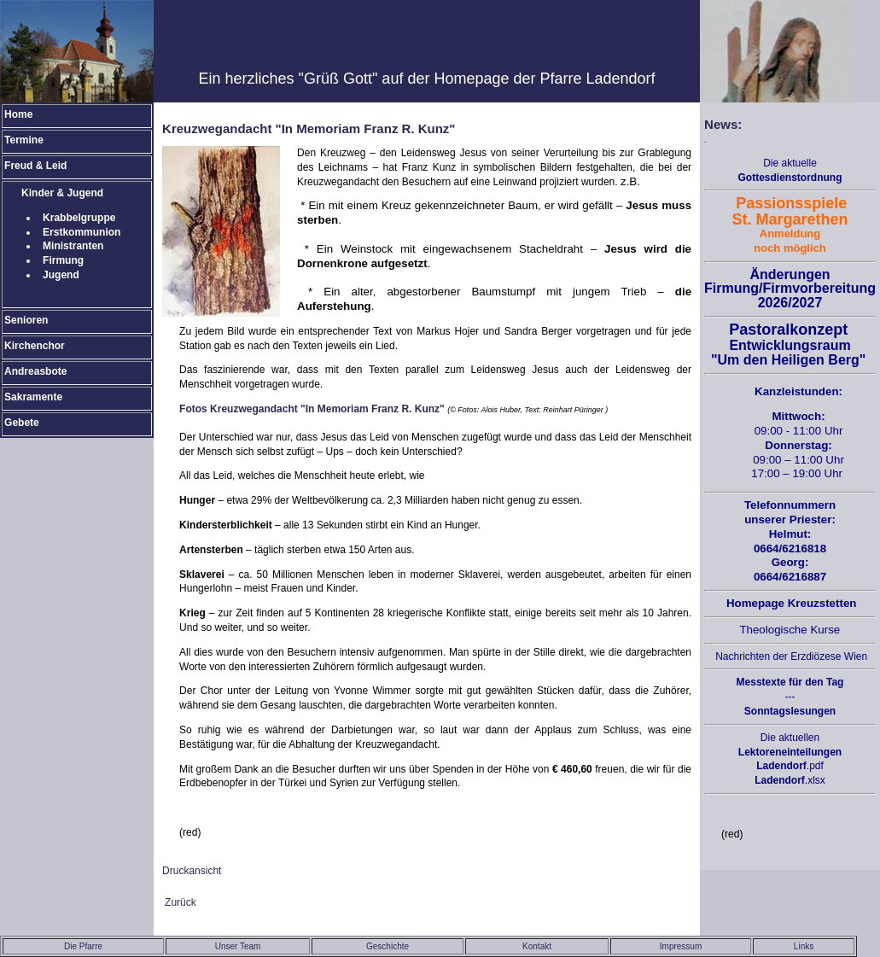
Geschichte (387, 946)
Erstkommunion (81, 232)
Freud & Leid (35, 166)
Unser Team (238, 946)
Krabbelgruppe (79, 218)
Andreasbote (35, 371)
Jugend (61, 275)
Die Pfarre (83, 946)
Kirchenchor (34, 346)
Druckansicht (191, 871)
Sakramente (33, 397)
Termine (24, 140)
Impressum (681, 946)
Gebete (21, 423)
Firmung (63, 260)
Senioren (26, 320)
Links (803, 946)
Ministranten (73, 246)
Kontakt (536, 946)
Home (18, 114)
